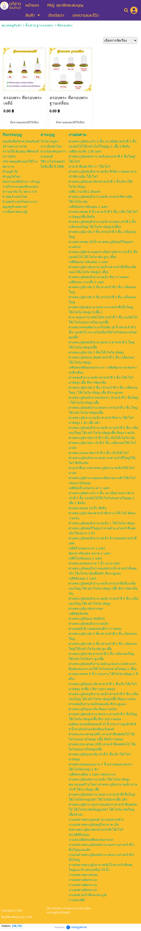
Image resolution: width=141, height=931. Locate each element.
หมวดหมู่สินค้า (11, 25)
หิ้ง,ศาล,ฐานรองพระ (39, 25)
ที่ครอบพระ (65, 25)
